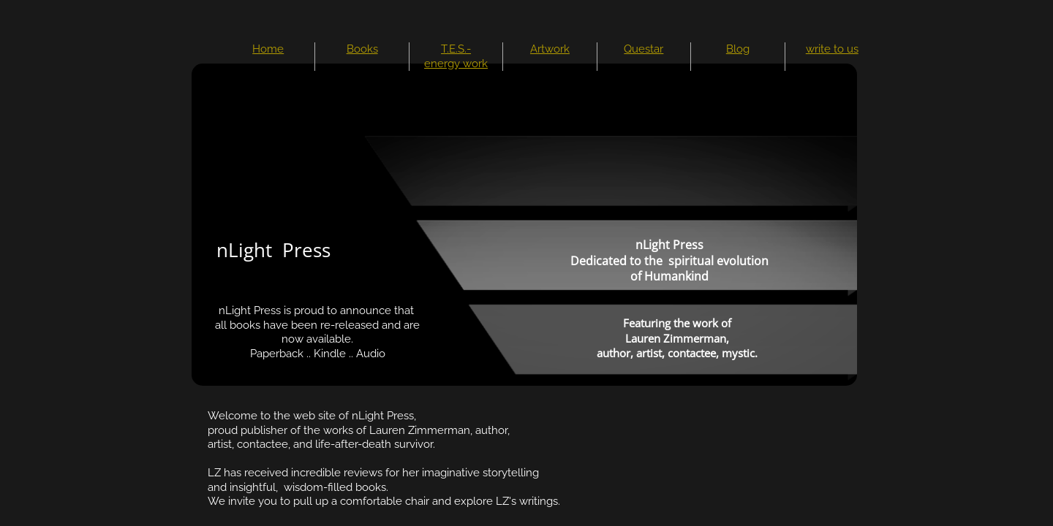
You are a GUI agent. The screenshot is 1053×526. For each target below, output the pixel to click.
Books (362, 49)
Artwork (550, 49)
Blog (738, 49)
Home (268, 49)
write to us (832, 49)
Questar (643, 49)
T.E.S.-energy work (456, 56)
